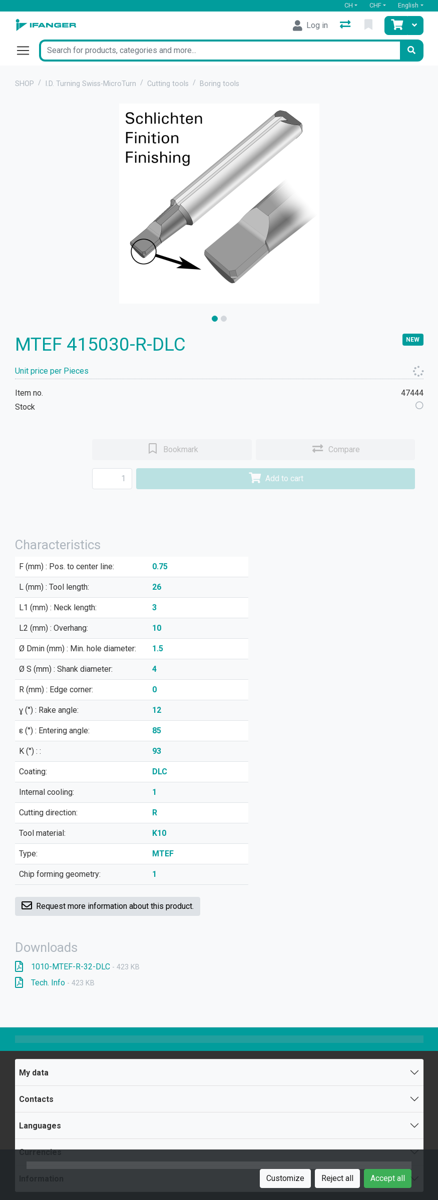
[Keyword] (219, 51)
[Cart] (395, 25)
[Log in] (310, 26)
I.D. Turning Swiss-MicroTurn (90, 84)
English (408, 5)
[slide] (215, 319)
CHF (375, 5)
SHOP (24, 84)
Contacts (36, 1099)
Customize (285, 1178)
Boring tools (219, 84)
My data (34, 1072)
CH (348, 5)
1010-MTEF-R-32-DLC (77, 966)
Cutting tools (168, 84)
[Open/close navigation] (27, 51)
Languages (40, 1125)
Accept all (387, 1178)
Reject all (337, 1178)
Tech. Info (55, 982)
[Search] (411, 51)
